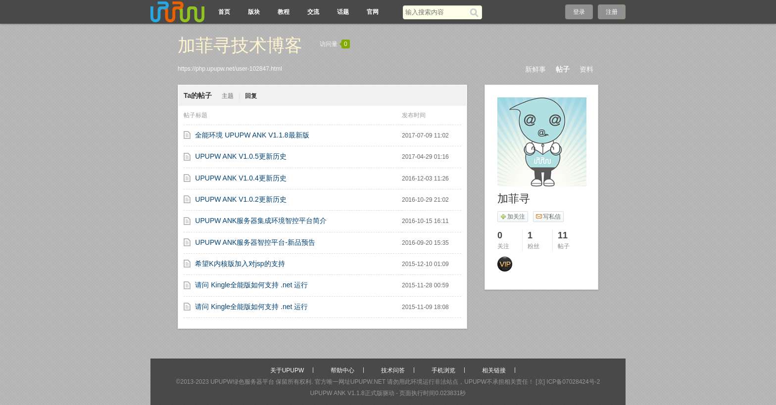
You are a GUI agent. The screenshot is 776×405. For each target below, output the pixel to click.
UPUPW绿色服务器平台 (242, 381)
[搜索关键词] (436, 12)
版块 (254, 11)
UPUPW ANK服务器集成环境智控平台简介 (261, 221)
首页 (224, 11)
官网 (373, 11)
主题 (228, 95)
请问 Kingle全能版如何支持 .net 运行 (251, 285)
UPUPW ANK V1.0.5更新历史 (240, 156)
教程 (284, 11)
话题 (343, 11)
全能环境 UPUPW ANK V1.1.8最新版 (252, 135)
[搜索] (476, 12)
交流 (313, 11)
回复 (251, 95)
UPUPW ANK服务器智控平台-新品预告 (255, 242)
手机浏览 (443, 370)
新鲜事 (535, 69)
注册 (612, 11)
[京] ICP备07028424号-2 (567, 381)
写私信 (548, 216)
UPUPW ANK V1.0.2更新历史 (240, 199)
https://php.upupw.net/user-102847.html (230, 68)
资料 (586, 69)
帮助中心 (342, 370)
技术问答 (393, 370)
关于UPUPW (287, 370)
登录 (579, 11)
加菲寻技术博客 (240, 45)
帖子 (563, 69)
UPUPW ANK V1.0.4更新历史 (240, 178)
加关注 (512, 216)
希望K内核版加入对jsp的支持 (240, 264)
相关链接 (494, 370)
